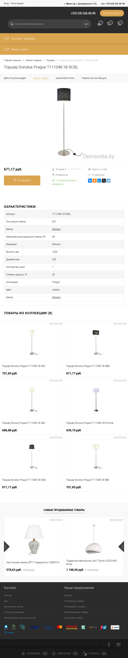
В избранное (60, 174)
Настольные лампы (13, 606)
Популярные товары (74, 601)
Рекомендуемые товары (76, 612)
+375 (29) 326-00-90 (83, 13)
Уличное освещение (14, 612)
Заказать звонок (112, 13)
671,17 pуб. (13, 169)
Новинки (68, 595)
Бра (6, 601)
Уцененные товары (73, 618)
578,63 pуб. (20, 570)
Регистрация (17, 3)
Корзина (95, 653)
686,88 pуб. (10, 430)
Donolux (56, 229)
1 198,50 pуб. (82, 570)
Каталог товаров (19, 38)
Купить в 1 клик (97, 169)
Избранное (65, 653)
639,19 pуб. (74, 430)
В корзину (22, 180)
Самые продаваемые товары (64, 510)
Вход (6, 3)
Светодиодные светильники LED (20, 618)
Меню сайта (16, 49)
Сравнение (34, 653)
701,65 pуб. (10, 373)
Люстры (8, 595)
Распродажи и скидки (74, 606)
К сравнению (96, 174)
